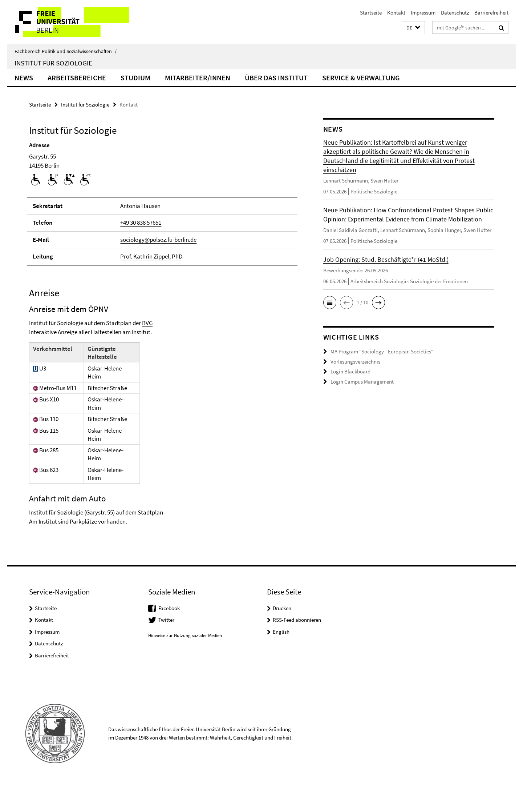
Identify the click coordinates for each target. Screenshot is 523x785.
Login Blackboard (350, 371)
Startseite (371, 12)
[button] (413, 28)
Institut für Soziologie (53, 63)
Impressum (423, 12)
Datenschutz (455, 12)
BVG (147, 323)
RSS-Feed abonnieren (297, 619)
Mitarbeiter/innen (197, 77)
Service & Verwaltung (361, 77)
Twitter (166, 619)
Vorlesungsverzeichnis (355, 361)
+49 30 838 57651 (140, 223)
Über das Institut (276, 77)
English (281, 631)
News (24, 77)
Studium (135, 77)
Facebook (169, 608)
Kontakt (396, 12)
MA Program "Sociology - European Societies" (382, 351)
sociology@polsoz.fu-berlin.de (158, 240)
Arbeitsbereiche (77, 77)
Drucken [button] (282, 608)
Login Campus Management (362, 381)
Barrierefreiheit (491, 12)
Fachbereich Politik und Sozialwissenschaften (66, 51)
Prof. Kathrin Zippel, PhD (151, 256)
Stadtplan (150, 512)
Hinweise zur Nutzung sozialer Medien (185, 635)
